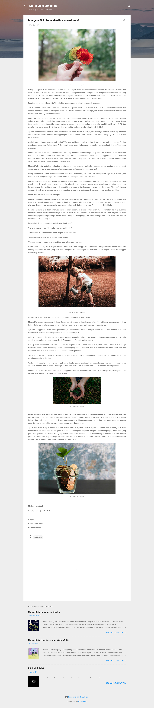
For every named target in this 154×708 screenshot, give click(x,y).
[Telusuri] (129, 6)
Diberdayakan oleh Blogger (77, 697)
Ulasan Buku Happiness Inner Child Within (48, 640)
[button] (124, 20)
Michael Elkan (82, 701)
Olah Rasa (38, 537)
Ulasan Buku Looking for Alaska (44, 612)
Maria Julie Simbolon (43, 5)
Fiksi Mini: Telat (36, 668)
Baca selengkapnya (116, 633)
